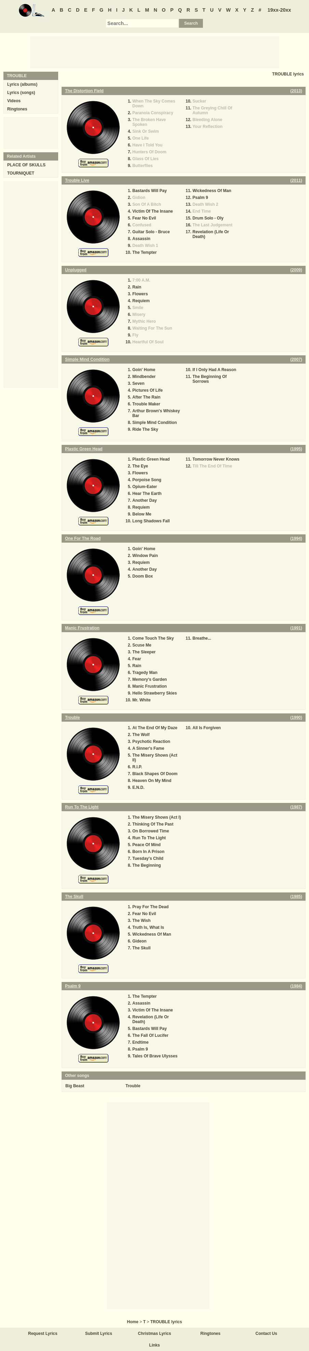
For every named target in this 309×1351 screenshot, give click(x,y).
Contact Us (266, 1333)
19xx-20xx (279, 10)
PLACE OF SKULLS (26, 165)
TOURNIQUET (20, 173)
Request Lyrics (42, 1333)
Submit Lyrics (98, 1333)
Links (154, 1345)
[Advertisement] (154, 51)
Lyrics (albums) (22, 84)
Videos (14, 100)
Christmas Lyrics (154, 1333)
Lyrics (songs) (21, 92)
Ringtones (17, 109)
